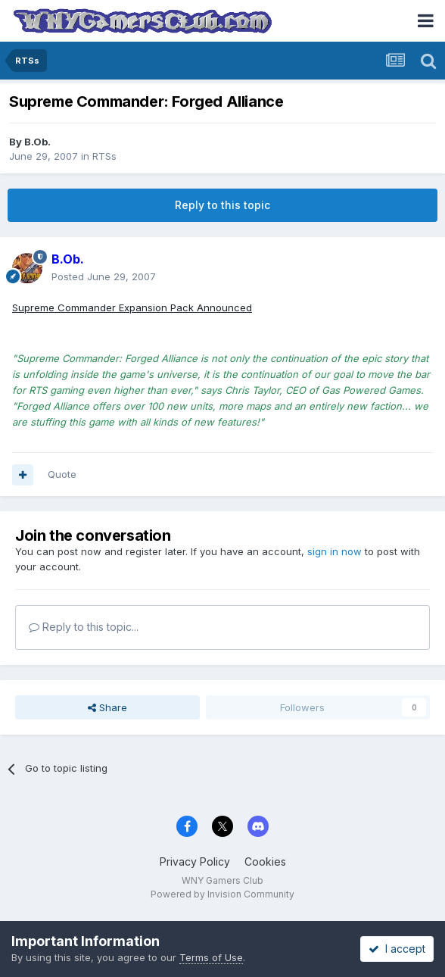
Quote (62, 474)
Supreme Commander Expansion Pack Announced (132, 307)
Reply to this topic (222, 204)
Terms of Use (211, 957)
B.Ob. (37, 142)
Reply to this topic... (83, 626)
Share (107, 707)
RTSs (104, 156)
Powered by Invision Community (222, 894)
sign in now (334, 551)
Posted (103, 276)
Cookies (265, 861)
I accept (397, 948)
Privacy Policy (195, 861)
